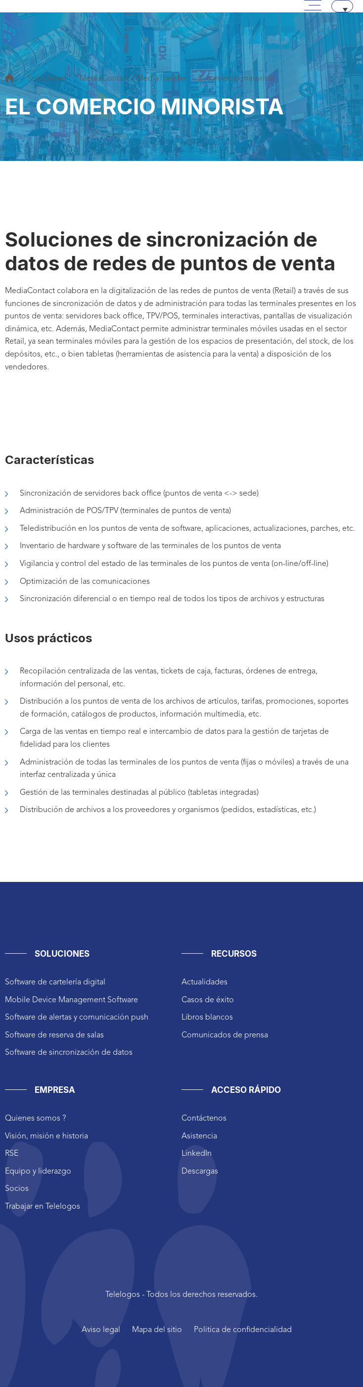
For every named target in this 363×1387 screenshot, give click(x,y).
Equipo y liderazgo (38, 1172)
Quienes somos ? (35, 1119)
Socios (17, 1189)
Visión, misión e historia (46, 1136)
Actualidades (204, 982)
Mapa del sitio (157, 1330)
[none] (342, 6)
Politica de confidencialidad (243, 1330)
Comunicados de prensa (225, 1035)
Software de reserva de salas (54, 1035)
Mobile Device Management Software (71, 1000)
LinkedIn (197, 1154)
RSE (11, 1154)
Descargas (200, 1172)
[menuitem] (342, 6)
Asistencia (199, 1136)
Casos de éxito (208, 1000)
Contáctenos (204, 1119)
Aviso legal (101, 1330)
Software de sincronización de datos (69, 1053)
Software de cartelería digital (55, 982)
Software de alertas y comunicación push (76, 1018)
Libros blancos (207, 1018)
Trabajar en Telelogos (42, 1207)
